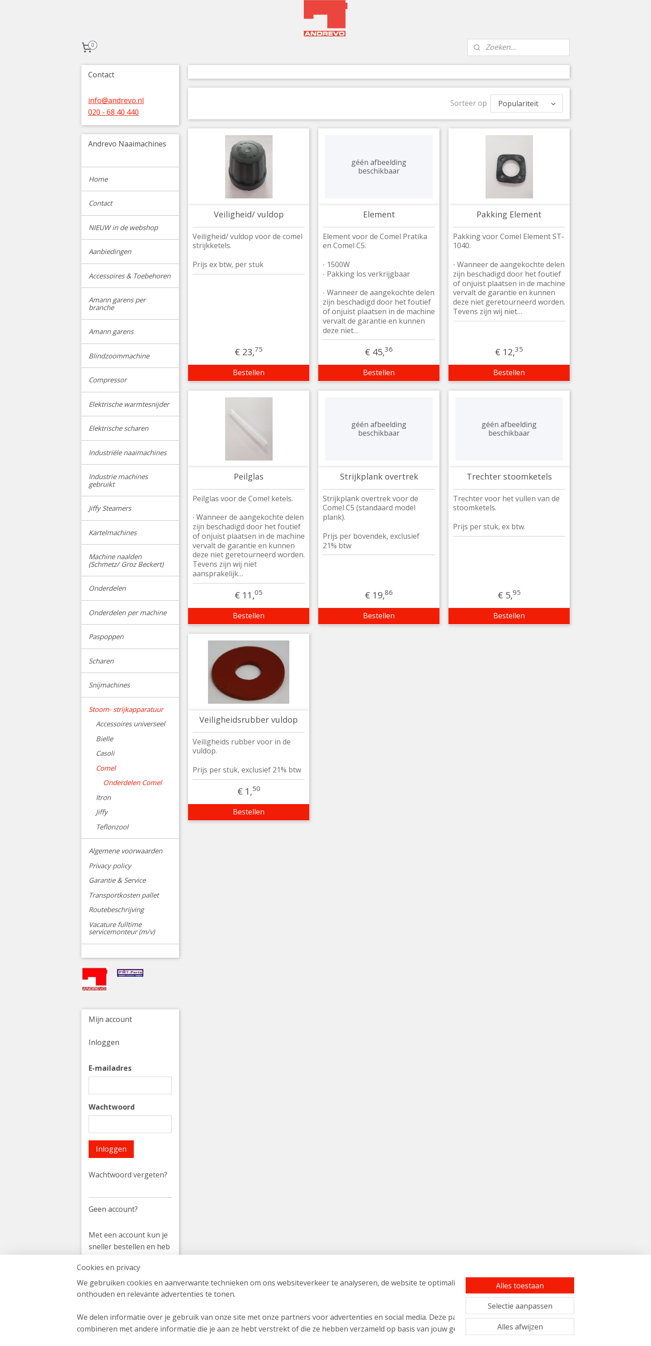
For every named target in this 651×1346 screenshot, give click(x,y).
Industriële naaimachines (127, 452)
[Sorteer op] (526, 102)
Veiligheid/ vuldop (248, 212)
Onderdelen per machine (127, 612)
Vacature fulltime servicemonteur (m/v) (122, 928)
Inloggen (111, 1149)
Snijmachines (109, 684)
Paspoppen (106, 636)
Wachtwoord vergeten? (128, 1175)
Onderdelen (107, 588)
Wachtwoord (112, 1107)
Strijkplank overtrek (379, 475)
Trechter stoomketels (509, 475)
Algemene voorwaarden (125, 850)
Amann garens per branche (117, 303)
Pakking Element (509, 212)
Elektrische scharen (118, 428)
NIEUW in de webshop (123, 227)
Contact (100, 202)
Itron (103, 797)
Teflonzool (112, 826)
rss (385, 1329)
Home (98, 179)
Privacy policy (110, 865)
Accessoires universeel (130, 723)
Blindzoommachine (119, 355)
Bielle (104, 738)
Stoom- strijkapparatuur (126, 709)
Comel (106, 767)
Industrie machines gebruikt (118, 480)
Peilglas (249, 475)
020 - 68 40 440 (113, 112)
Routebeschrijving (116, 909)
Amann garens (111, 331)
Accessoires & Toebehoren (129, 275)
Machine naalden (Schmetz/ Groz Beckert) (126, 560)
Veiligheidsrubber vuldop (248, 718)
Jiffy (102, 811)
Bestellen (248, 370)
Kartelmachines (113, 532)
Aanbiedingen (110, 251)
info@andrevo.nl (116, 100)
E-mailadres (110, 1068)
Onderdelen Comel (132, 782)
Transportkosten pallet (124, 894)
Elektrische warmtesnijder (129, 404)
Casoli (105, 753)
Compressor (108, 379)
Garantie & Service (117, 880)
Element (379, 212)
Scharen (101, 660)
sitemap (367, 1329)
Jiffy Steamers (110, 508)
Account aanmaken (128, 1294)
